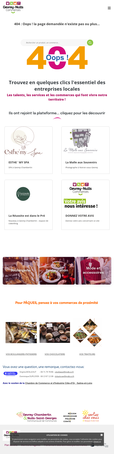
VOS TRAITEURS (87, 354)
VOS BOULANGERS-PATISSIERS (21, 354)
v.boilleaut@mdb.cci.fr (64, 372)
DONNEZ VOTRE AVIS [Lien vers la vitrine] (79, 216)
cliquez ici (97, 441)
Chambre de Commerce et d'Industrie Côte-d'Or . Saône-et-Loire (58, 383)
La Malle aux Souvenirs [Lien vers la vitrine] (81, 162)
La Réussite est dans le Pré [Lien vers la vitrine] (27, 216)
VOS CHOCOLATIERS (55, 354)
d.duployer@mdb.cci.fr (64, 376)
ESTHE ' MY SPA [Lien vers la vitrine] (19, 162)
